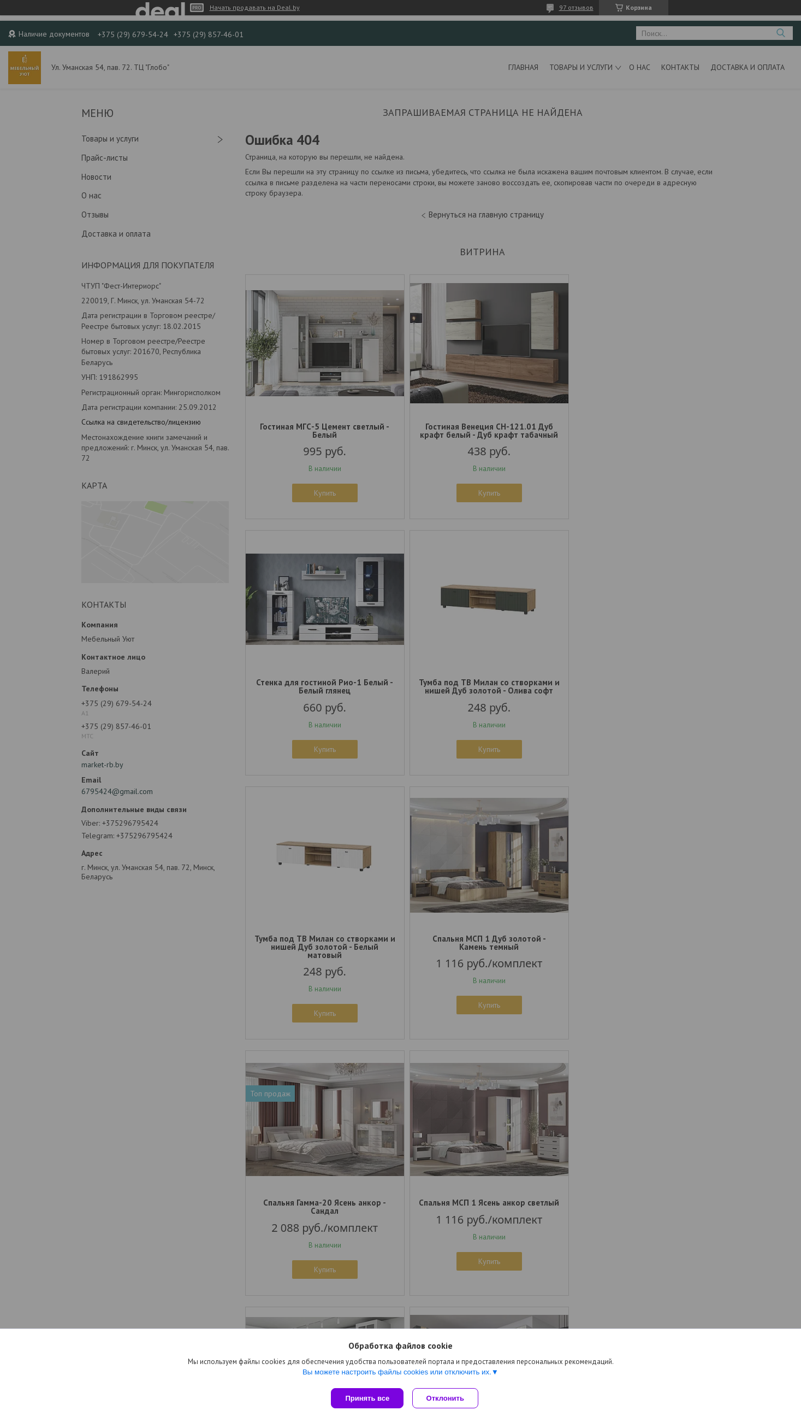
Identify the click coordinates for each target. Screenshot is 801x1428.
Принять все (367, 1398)
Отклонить (447, 1398)
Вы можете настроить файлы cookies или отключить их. (396, 1374)
